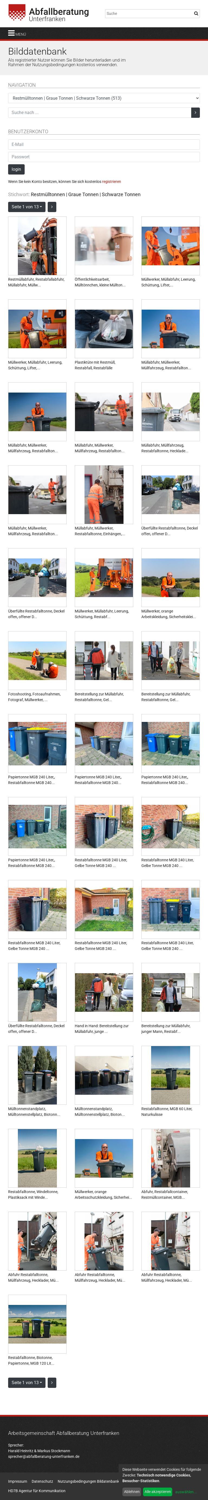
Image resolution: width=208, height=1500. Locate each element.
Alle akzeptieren (158, 1491)
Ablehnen (132, 1491)
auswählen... (186, 1492)
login (16, 169)
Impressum (17, 1481)
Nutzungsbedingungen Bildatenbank (88, 1481)
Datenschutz (42, 1481)
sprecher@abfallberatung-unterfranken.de (43, 1456)
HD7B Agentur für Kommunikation (37, 1491)
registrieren (111, 181)
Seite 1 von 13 (25, 206)
